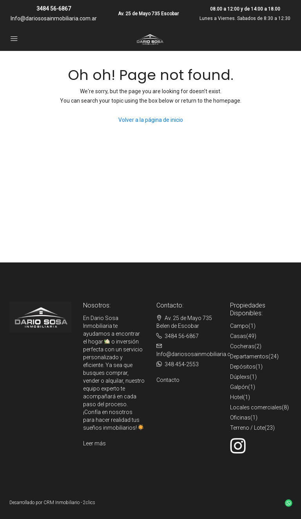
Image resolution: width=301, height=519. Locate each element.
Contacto (168, 380)
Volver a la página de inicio (150, 120)
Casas (238, 336)
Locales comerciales (256, 407)
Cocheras (242, 346)
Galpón (239, 387)
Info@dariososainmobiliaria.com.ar (54, 18)
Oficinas (240, 417)
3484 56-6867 (53, 8)
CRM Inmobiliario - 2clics (69, 502)
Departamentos (249, 356)
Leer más (94, 443)
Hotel (236, 397)
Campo (239, 326)
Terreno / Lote (247, 428)
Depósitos (243, 366)
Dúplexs (240, 377)
